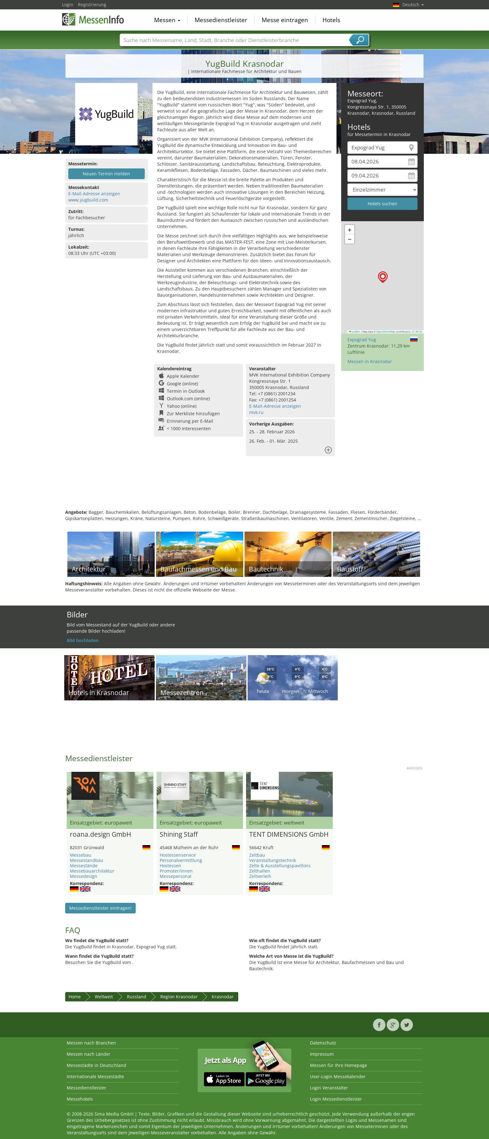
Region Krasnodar (179, 997)
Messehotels (80, 1099)
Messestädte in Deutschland (96, 1065)
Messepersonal (175, 876)
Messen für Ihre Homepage (338, 1065)
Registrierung (92, 4)
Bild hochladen (83, 640)
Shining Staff (179, 834)
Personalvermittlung (181, 860)
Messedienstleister (221, 20)
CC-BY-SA (417, 331)
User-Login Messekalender (338, 1076)
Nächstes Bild (329, 794)
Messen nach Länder (88, 1054)
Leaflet (354, 331)
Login (67, 4)
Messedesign (83, 876)
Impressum (322, 1054)
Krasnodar (223, 997)
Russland (136, 997)
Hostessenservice (178, 855)
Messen (167, 20)
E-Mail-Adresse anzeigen (94, 194)
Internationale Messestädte (95, 1076)
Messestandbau (86, 860)
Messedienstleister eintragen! (100, 908)
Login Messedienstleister (336, 1099)
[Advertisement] (244, 489)
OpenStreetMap (385, 331)
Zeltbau (257, 855)
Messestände (84, 866)
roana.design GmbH (100, 834)
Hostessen (170, 866)
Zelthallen (259, 871)
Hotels (331, 20)
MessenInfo (93, 19)
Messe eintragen (285, 20)
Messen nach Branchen (91, 1043)
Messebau (80, 855)
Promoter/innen (176, 871)
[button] (382, 277)
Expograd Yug (361, 340)
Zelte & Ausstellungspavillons (280, 866)
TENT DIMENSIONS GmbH (288, 834)
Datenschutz (323, 1043)
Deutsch (413, 4)
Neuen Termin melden (106, 174)
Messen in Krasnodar (369, 361)
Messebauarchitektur (92, 871)
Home (75, 997)
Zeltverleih (260, 876)
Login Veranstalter (329, 1088)
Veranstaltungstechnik (272, 860)
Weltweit (104, 997)
